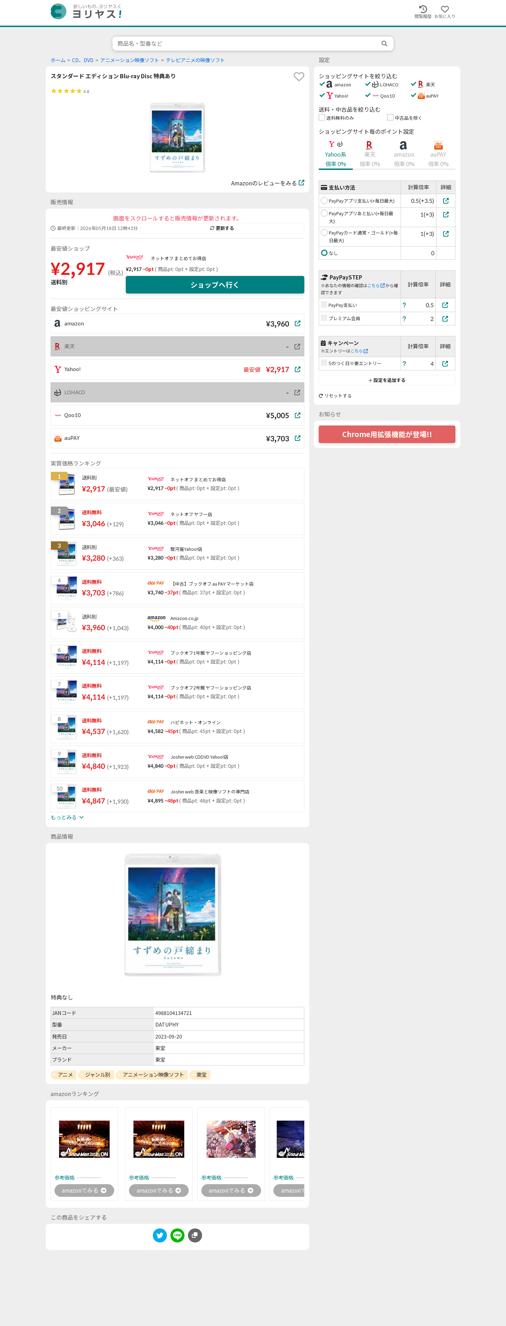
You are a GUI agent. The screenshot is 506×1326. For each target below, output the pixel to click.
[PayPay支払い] (445, 305)
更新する (222, 228)
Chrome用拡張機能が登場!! (387, 434)
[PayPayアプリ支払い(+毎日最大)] (445, 200)
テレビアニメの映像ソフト (195, 60)
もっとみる (67, 817)
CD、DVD (82, 60)
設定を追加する (387, 380)
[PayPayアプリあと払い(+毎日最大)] (445, 214)
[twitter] (160, 1237)
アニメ (65, 1074)
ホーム (58, 60)
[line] (177, 1237)
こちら (376, 285)
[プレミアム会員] (445, 318)
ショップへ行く (215, 285)
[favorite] (299, 76)
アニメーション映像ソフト (129, 60)
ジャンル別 (97, 1074)
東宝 (201, 1074)
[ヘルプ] (404, 305)
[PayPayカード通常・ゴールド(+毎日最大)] (445, 233)
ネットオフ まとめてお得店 (178, 258)
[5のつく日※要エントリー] (445, 363)
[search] (385, 44)
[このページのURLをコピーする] (195, 1236)
